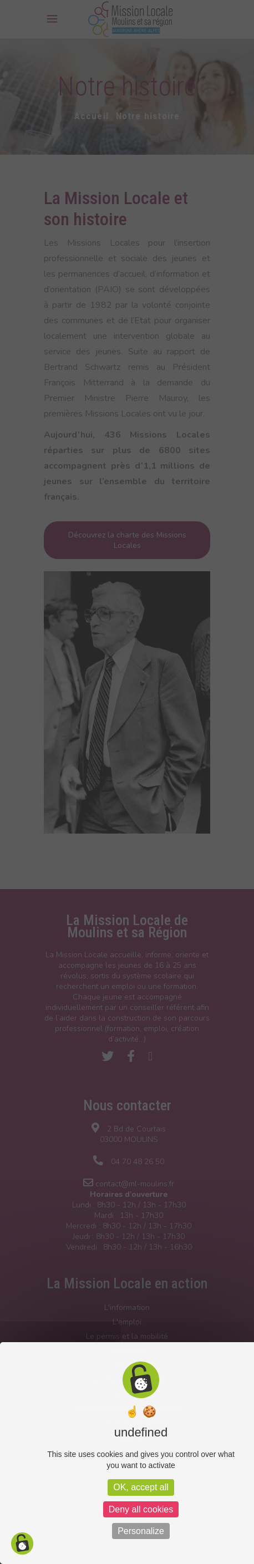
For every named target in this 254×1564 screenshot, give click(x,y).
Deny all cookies (141, 1509)
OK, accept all (141, 1487)
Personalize (141, 1531)
